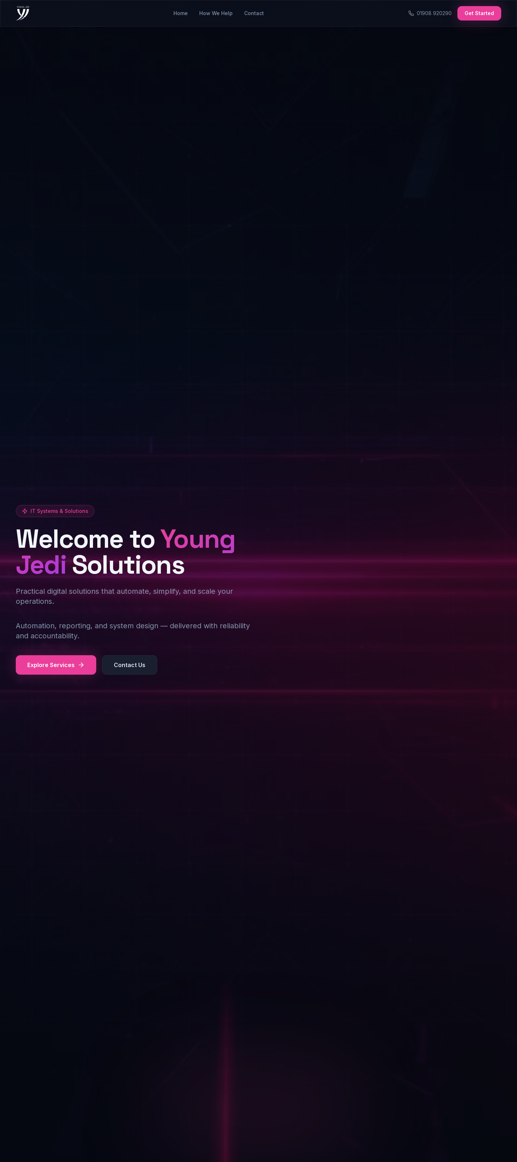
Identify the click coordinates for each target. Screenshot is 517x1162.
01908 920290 (430, 13)
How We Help (216, 13)
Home (180, 13)
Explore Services (56, 665)
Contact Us (129, 665)
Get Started (479, 13)
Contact (254, 13)
